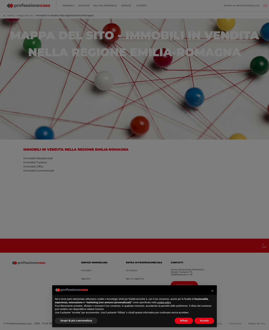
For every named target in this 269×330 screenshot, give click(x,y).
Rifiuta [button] (184, 320)
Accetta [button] (204, 320)
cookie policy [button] (164, 302)
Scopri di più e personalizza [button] (76, 320)
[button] (212, 290)
